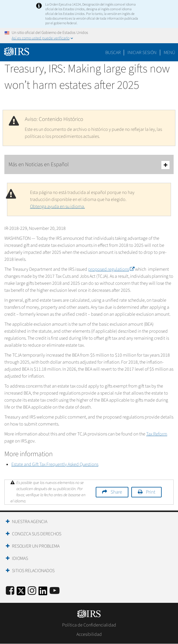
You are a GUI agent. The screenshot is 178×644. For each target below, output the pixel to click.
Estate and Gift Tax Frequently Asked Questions (54, 464)
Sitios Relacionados (33, 570)
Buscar (113, 52)
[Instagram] (32, 591)
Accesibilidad (89, 634)
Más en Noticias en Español (89, 165)
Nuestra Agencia (29, 521)
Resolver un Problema (36, 546)
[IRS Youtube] (55, 591)
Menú (169, 52)
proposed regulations (111, 269)
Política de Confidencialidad (89, 625)
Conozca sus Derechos (36, 534)
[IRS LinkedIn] (43, 593)
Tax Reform (156, 434)
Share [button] (116, 492)
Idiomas (20, 558)
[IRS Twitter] (21, 593)
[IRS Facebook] (10, 591)
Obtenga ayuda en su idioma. (57, 206)
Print (150, 492)
